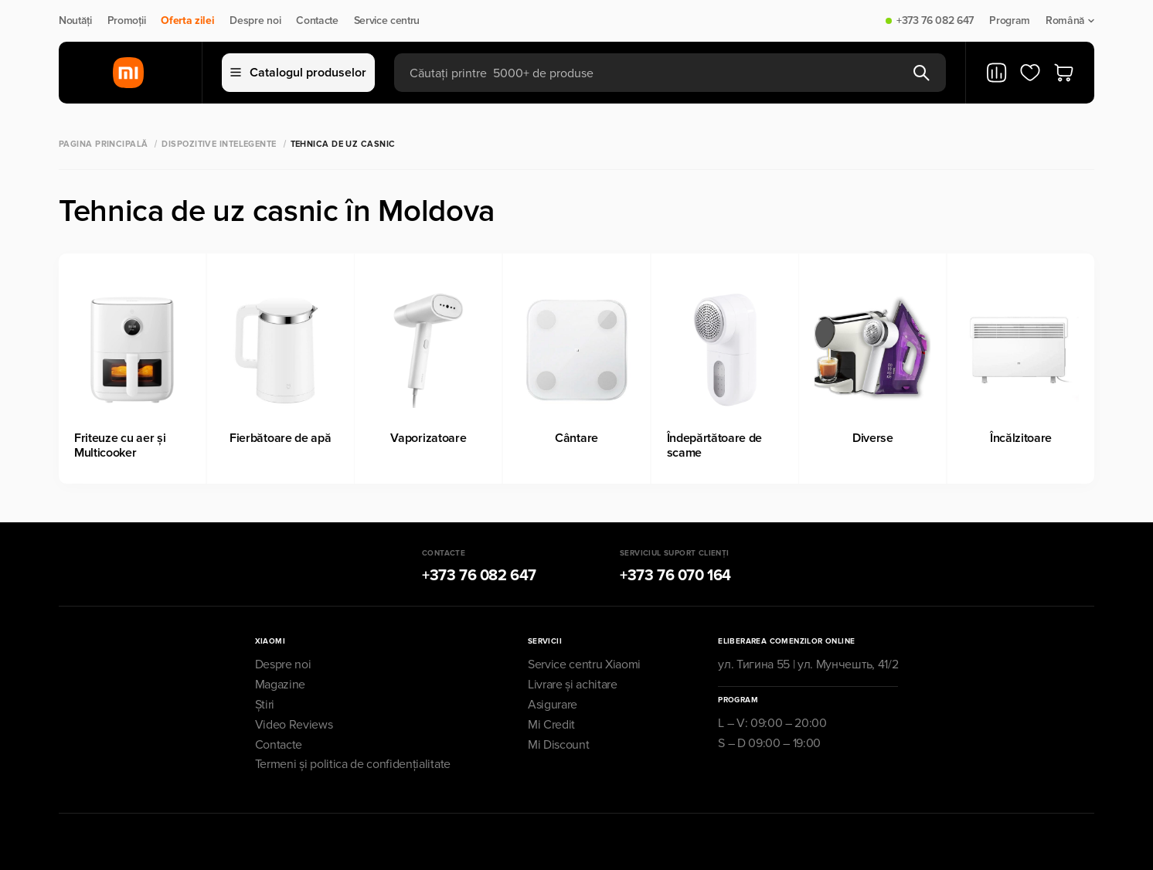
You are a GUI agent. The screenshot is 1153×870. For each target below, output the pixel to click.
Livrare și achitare (572, 684)
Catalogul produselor (298, 72)
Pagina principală (103, 144)
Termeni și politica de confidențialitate (353, 764)
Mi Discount (558, 745)
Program (1009, 20)
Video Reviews (294, 724)
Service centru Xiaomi (584, 664)
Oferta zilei (187, 20)
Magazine (280, 684)
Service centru (387, 20)
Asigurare (552, 704)
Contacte (317, 20)
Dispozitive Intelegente (219, 144)
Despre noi (255, 20)
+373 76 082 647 (935, 20)
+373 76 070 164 (675, 575)
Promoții (126, 20)
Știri (264, 704)
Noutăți (75, 20)
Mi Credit (551, 724)
